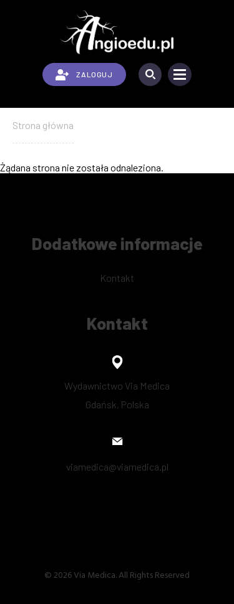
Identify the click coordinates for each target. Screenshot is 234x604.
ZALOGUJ (84, 74)
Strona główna (43, 125)
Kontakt (117, 278)
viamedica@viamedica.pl (117, 466)
